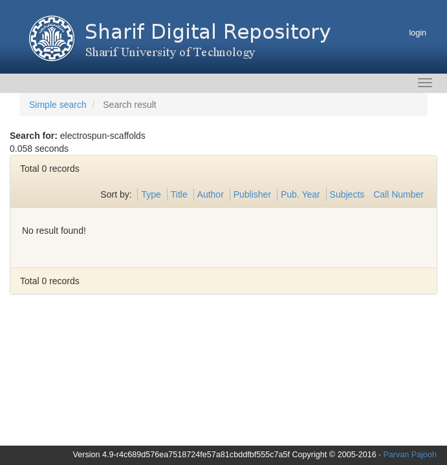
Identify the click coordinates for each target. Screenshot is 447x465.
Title (179, 194)
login (417, 32)
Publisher (252, 194)
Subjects (347, 194)
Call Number (398, 194)
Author (210, 194)
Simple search (58, 104)
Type (150, 194)
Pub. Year (300, 194)
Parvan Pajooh (410, 454)
